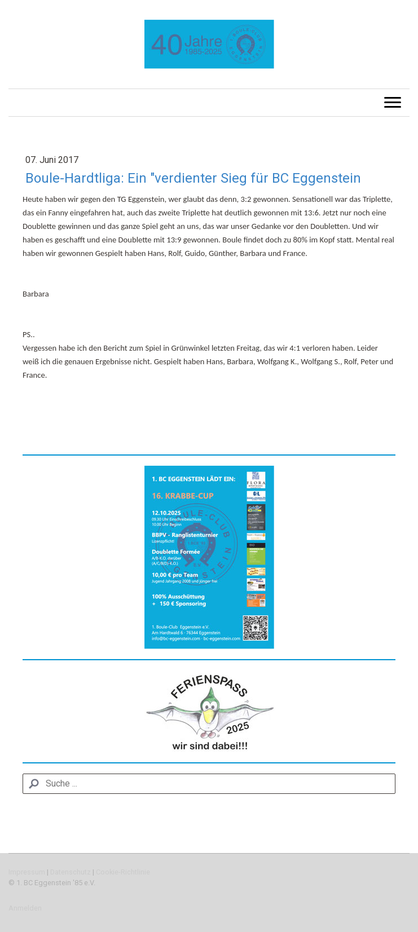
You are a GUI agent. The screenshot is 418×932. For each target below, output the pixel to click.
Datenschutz (70, 872)
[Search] (209, 784)
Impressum (26, 872)
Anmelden (25, 908)
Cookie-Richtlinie (123, 872)
